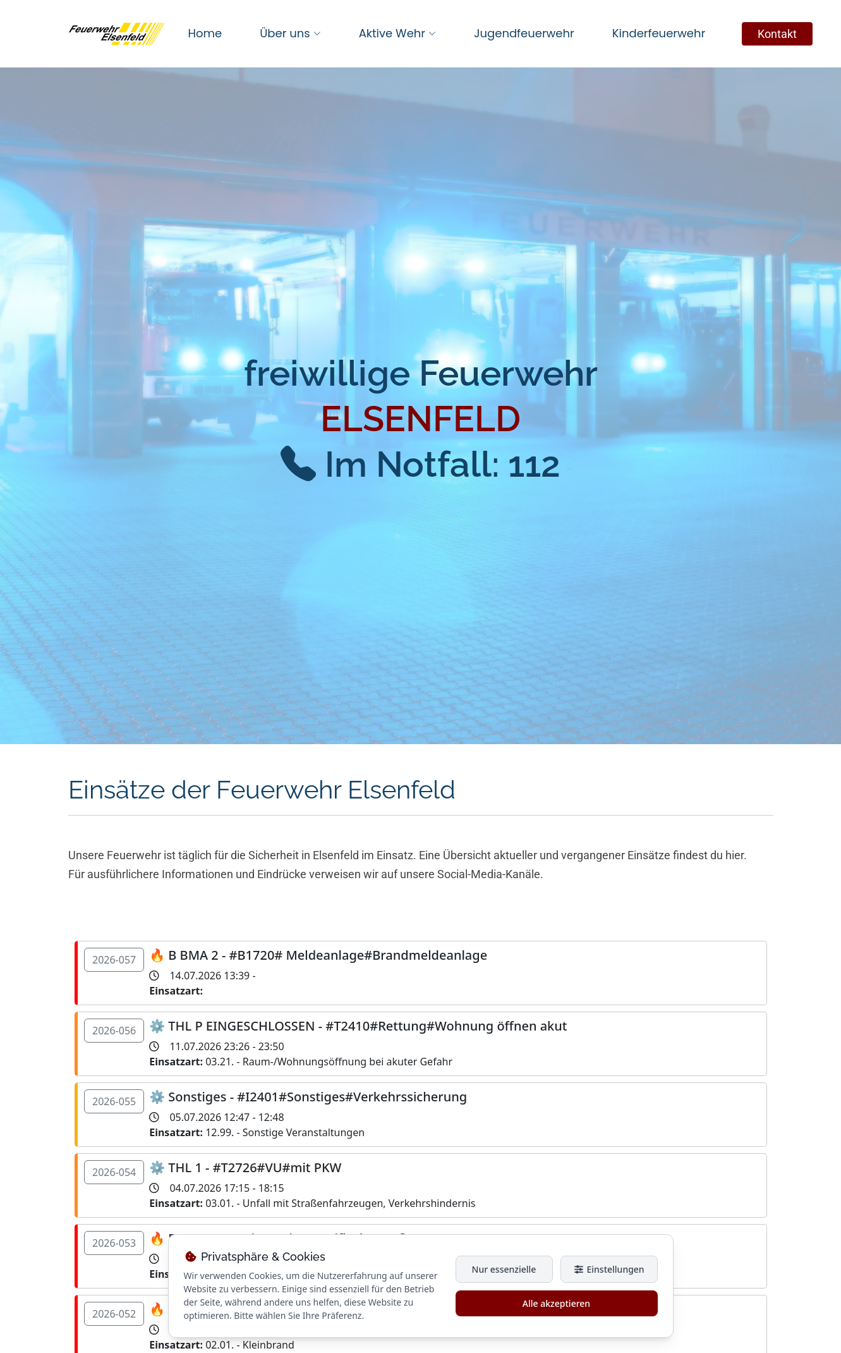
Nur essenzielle (504, 1269)
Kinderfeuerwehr (658, 33)
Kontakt (777, 33)
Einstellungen (608, 1269)
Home (205, 33)
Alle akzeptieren (556, 1303)
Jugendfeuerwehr (524, 33)
